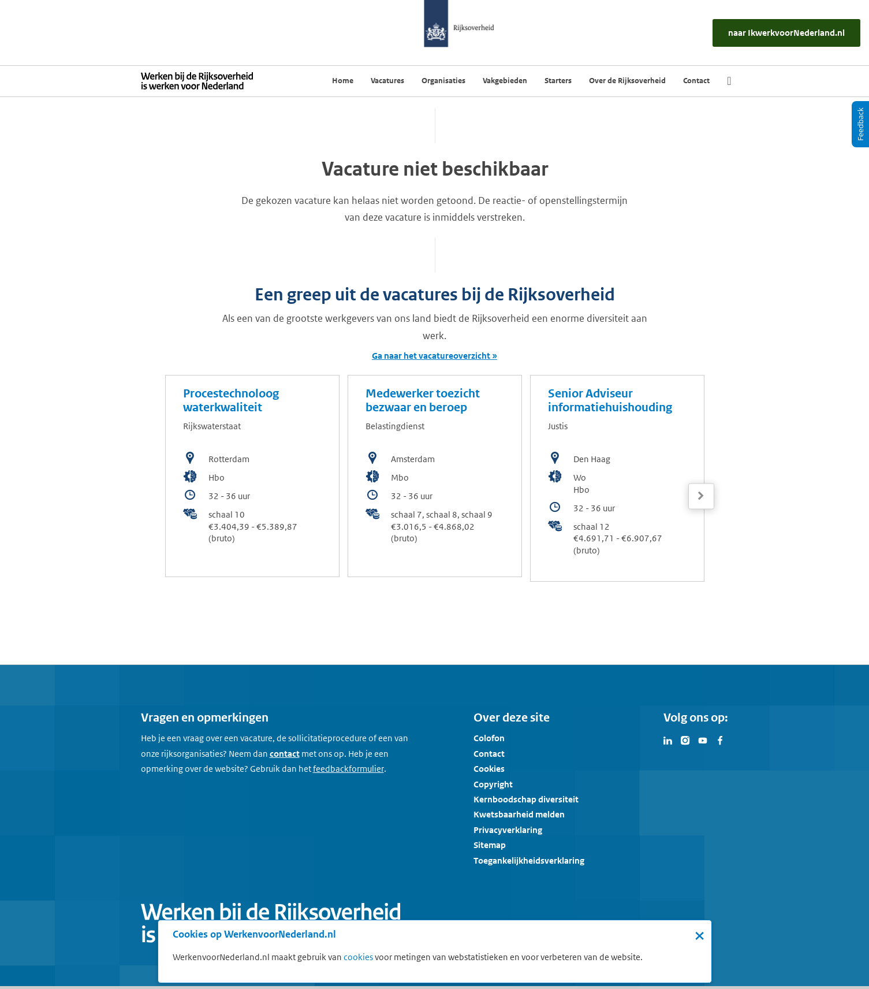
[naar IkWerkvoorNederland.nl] (786, 32)
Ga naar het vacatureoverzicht (431, 355)
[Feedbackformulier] (348, 768)
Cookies (489, 768)
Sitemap (489, 844)
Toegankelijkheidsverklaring (528, 860)
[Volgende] (701, 496)
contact (285, 753)
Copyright (493, 784)
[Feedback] (860, 124)
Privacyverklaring (507, 829)
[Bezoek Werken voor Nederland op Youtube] (702, 739)
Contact (489, 753)
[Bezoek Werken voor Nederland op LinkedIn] (668, 739)
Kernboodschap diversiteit (526, 799)
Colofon (489, 738)
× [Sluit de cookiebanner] (699, 935)
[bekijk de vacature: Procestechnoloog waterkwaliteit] (252, 476)
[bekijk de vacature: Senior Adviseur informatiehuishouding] (617, 478)
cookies (358, 956)
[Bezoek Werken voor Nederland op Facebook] (720, 739)
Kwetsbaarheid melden (519, 814)
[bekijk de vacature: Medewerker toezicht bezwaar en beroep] (435, 476)
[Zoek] (729, 81)
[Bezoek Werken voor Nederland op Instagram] (685, 739)
